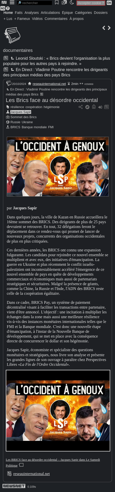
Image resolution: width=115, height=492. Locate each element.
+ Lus (8, 19)
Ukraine (27, 122)
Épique (67, 13)
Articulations (50, 13)
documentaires (18, 50)
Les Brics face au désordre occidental (52, 100)
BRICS (15, 127)
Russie (15, 122)
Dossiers (100, 13)
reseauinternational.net (49, 84)
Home (8, 13)
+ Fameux (22, 19)
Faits (18, 13)
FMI (51, 127)
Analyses (32, 13)
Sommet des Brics (24, 117)
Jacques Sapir (21, 112)
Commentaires (56, 19)
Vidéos (37, 19)
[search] (34, 3)
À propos (77, 19)
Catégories (83, 13)
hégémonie (52, 107)
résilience (17, 107)
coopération (33, 107)
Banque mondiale (34, 127)
